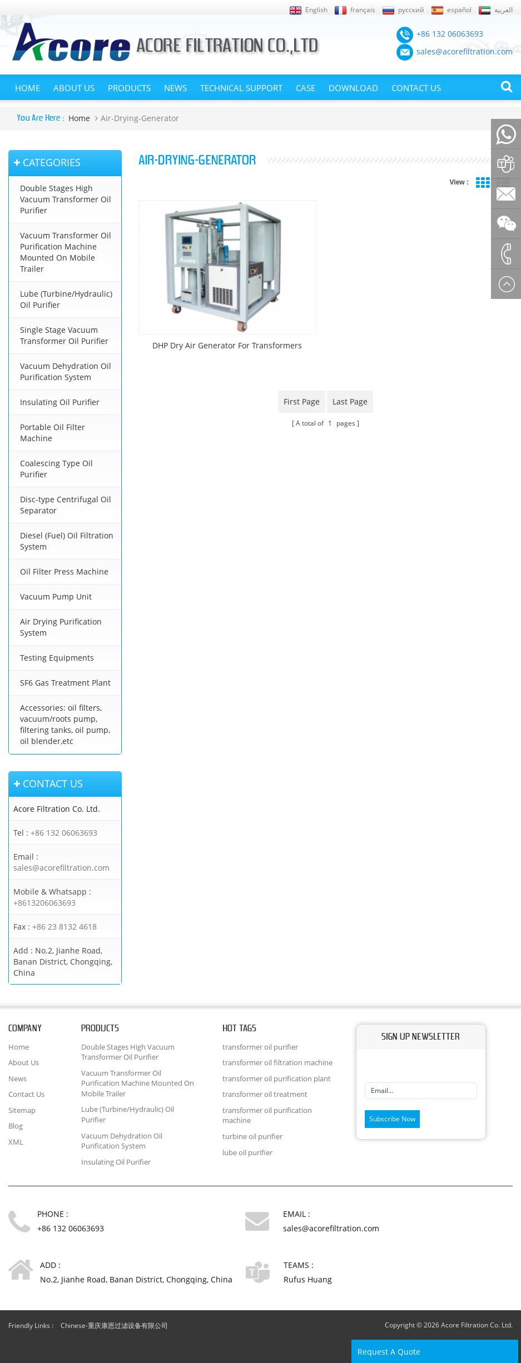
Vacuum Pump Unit (56, 596)
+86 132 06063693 (64, 832)
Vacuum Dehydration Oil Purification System (65, 371)
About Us (74, 87)
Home (27, 87)
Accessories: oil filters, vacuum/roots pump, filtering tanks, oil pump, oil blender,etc (65, 724)
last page (350, 401)
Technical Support (241, 87)
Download (353, 87)
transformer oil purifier (260, 1047)
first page (302, 401)
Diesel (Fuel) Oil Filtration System (66, 541)
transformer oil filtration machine (277, 1062)
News (175, 87)
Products (129, 87)
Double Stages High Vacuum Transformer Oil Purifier (65, 199)
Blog (15, 1126)
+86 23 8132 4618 (64, 926)
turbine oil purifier (252, 1136)
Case (305, 87)
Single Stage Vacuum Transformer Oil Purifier (64, 335)
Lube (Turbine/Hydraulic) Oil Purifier (66, 299)
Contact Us (416, 87)
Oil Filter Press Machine (64, 571)
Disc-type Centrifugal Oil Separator (65, 505)
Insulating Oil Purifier (60, 402)
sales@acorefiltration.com (61, 867)
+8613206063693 (44, 902)
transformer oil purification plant (276, 1079)
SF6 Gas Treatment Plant (65, 682)
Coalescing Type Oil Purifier (56, 469)
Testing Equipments (57, 657)
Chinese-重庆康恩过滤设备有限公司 (114, 1325)
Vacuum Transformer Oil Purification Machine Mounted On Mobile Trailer (65, 252)
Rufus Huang (308, 1279)
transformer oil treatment (264, 1094)
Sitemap (22, 1110)
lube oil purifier (247, 1152)
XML (15, 1142)
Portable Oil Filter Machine (52, 432)
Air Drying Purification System (61, 627)
